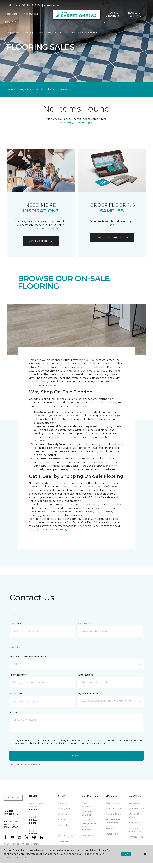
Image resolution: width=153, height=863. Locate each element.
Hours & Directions (113, 14)
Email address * (86, 675)
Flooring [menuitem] (62, 803)
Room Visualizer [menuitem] (87, 805)
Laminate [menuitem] (63, 825)
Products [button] (11, 14)
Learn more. (20, 857)
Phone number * (18, 675)
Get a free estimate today (51, 529)
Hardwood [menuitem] (63, 814)
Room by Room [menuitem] (137, 808)
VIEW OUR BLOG (41, 241)
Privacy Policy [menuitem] (136, 837)
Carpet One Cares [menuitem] (135, 816)
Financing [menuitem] (63, 841)
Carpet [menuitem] (62, 819)
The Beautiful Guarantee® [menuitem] (113, 821)
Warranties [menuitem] (111, 828)
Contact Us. (65, 89)
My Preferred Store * (89, 693)
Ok (126, 854)
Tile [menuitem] (60, 830)
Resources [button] (31, 14)
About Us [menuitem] (134, 803)
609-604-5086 (51, 5)
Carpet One (13, 32)
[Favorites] (110, 23)
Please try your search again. (76, 122)
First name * (15, 624)
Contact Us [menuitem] (135, 822)
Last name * (84, 624)
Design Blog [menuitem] (88, 835)
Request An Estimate (135, 14)
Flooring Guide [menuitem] (113, 814)
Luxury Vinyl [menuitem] (65, 808)
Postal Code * (16, 693)
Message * (14, 712)
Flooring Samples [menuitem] (86, 813)
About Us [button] (10, 22)
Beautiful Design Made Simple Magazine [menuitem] (89, 825)
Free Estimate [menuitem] (66, 836)
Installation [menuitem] (112, 833)
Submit (76, 755)
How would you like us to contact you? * (30, 656)
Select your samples (112, 237)
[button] (105, 23)
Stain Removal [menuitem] (113, 803)
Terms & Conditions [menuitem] (135, 830)
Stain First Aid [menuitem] (113, 808)
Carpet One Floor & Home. (26, 844)
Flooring (28, 32)
